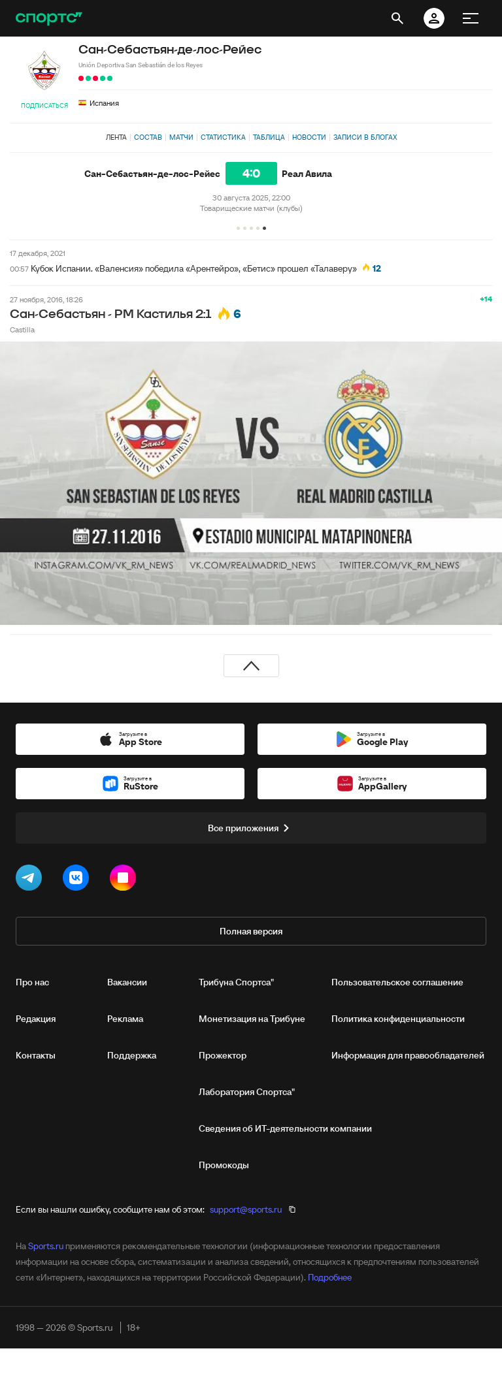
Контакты (36, 1055)
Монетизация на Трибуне (252, 1019)
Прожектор (222, 1055)
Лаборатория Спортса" (247, 1092)
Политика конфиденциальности (398, 1019)
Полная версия (251, 931)
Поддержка (131, 1055)
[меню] (470, 18)
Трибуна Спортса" (236, 982)
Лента (116, 137)
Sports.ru (45, 1246)
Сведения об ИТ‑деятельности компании (285, 1128)
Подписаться (44, 105)
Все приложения (251, 828)
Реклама (125, 1019)
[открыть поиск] (397, 18)
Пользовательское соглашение (397, 982)
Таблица (269, 137)
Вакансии (127, 982)
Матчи (181, 137)
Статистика (223, 137)
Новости (309, 137)
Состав (148, 137)
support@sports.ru (246, 1209)
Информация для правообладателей (407, 1055)
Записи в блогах (365, 137)
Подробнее (330, 1277)
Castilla (22, 329)
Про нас (32, 982)
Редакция (36, 1019)
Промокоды (224, 1165)
